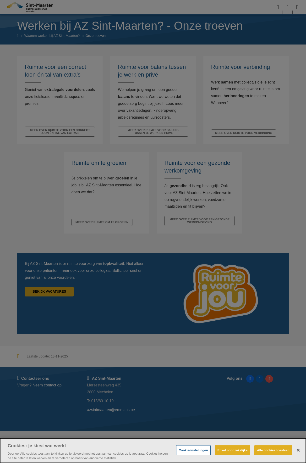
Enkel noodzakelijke (232, 450)
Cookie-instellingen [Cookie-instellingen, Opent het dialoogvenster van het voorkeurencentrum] (193, 450)
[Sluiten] (298, 450)
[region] (153, 450)
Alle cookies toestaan (273, 450)
